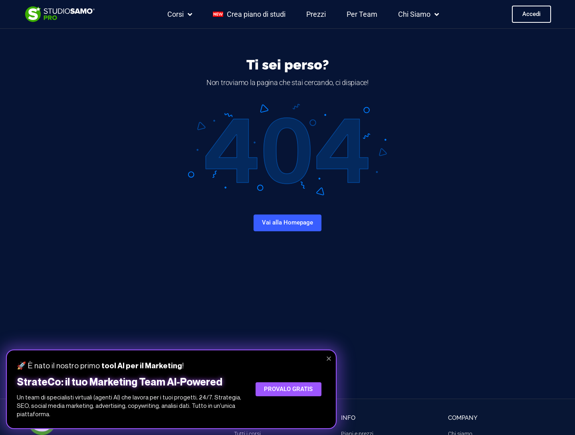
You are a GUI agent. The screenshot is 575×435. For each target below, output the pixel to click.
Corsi (179, 14)
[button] (329, 359)
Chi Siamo (418, 14)
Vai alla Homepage (287, 222)
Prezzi (316, 14)
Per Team (362, 14)
